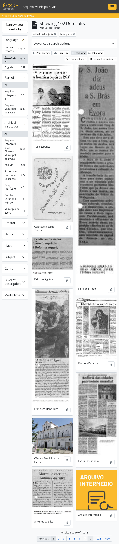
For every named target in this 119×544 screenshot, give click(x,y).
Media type (12, 295)
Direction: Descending (102, 58)
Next (107, 538)
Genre (8, 268)
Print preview (41, 52)
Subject (9, 257)
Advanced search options (52, 43)
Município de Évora (14, 210)
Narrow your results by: (15, 26)
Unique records (14, 49)
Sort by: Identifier (75, 58)
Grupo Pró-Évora (14, 187)
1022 (98, 538)
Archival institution (11, 124)
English (14, 68)
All (5, 85)
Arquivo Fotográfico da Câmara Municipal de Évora (14, 149)
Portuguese (14, 59)
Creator (9, 223)
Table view (95, 52)
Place (8, 246)
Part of (9, 77)
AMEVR (14, 165)
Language (11, 40)
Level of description (12, 282)
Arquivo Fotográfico (14, 95)
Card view (79, 52)
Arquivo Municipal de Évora (14, 108)
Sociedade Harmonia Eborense (14, 175)
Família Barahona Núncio (14, 198)
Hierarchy (61, 52)
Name (8, 234)
